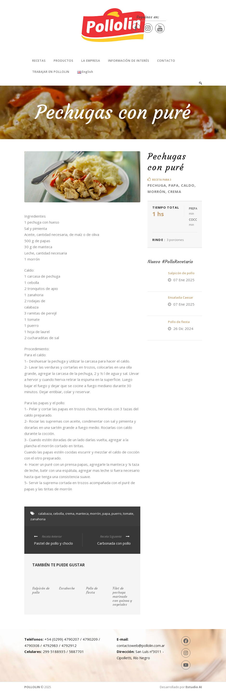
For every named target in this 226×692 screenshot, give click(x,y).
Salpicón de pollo (181, 273)
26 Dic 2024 (183, 328)
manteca (82, 513)
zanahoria (37, 519)
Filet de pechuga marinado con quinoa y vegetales (122, 596)
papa (106, 513)
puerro (116, 513)
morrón (95, 513)
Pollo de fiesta (179, 322)
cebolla (58, 513)
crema (69, 513)
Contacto (166, 61)
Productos (63, 61)
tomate (128, 513)
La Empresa (90, 61)
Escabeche (67, 588)
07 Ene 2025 (183, 279)
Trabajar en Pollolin (50, 72)
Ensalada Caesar (180, 297)
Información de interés (128, 61)
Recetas (39, 61)
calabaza (45, 513)
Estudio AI (194, 687)
